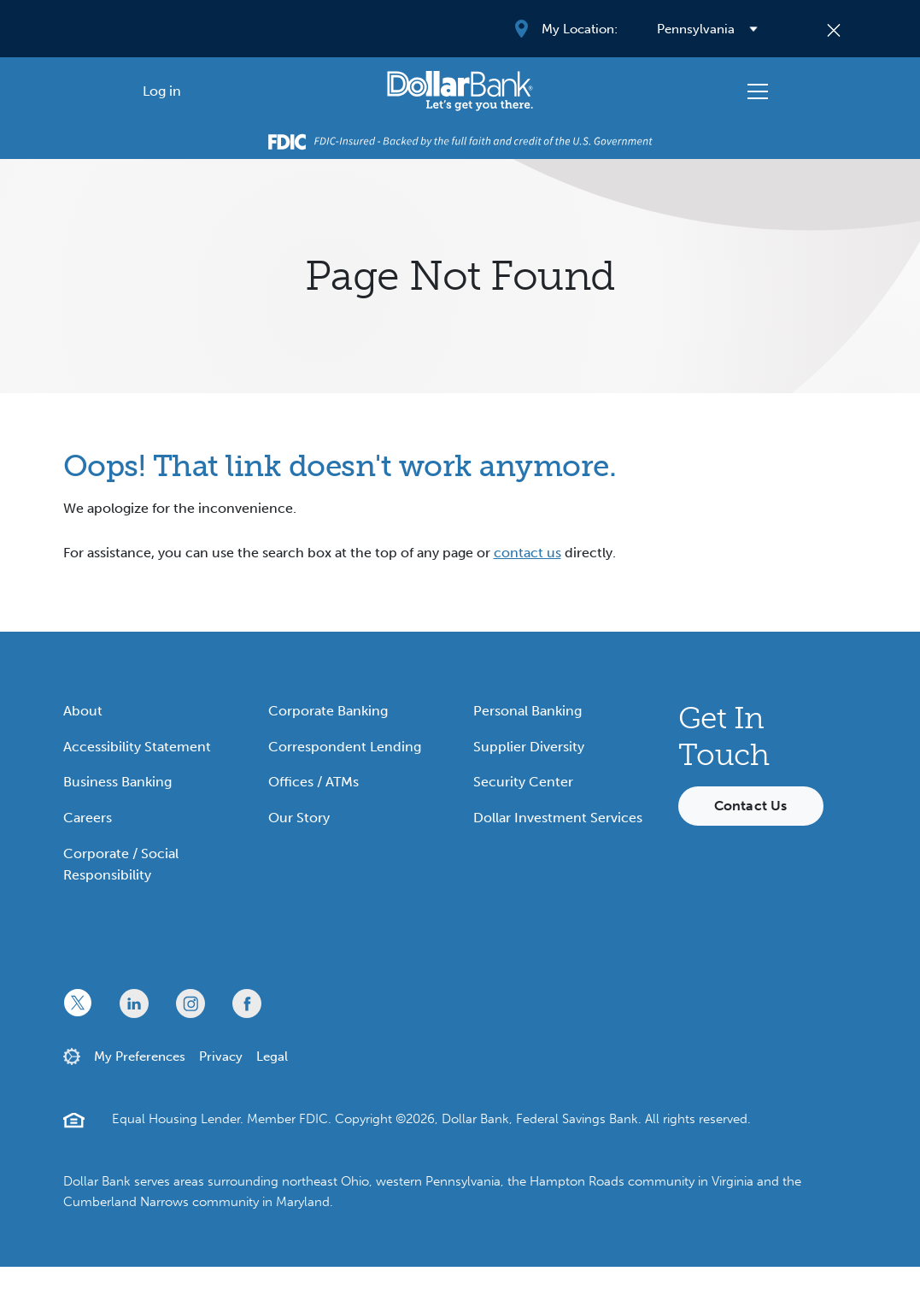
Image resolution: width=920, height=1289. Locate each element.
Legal (272, 1056)
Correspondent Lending (344, 747)
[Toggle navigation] (757, 91)
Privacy (221, 1056)
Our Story (299, 817)
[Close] (833, 29)
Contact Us (751, 806)
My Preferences (139, 1056)
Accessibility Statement (137, 747)
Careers (87, 817)
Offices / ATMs (313, 782)
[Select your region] (707, 29)
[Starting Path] (460, 91)
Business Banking (117, 782)
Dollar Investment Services (557, 817)
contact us (527, 552)
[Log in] (162, 91)
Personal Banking (527, 711)
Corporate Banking (328, 711)
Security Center (523, 782)
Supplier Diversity (528, 747)
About (83, 711)
